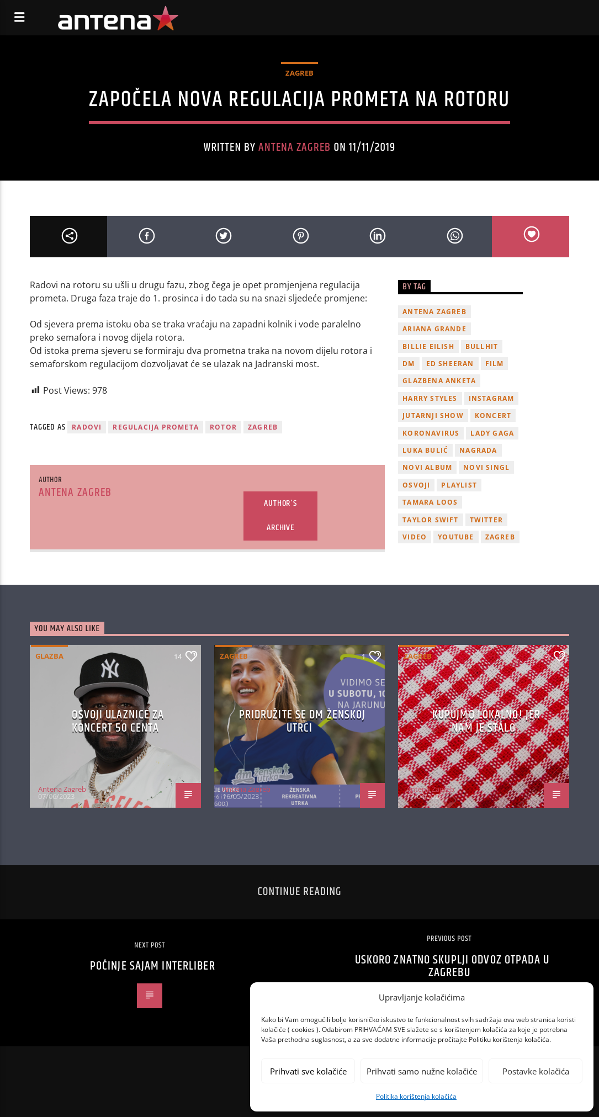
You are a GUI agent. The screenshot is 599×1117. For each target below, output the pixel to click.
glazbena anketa (439, 380)
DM (408, 363)
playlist (459, 485)
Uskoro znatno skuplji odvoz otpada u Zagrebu (452, 966)
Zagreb (299, 73)
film (494, 363)
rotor (223, 427)
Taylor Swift (430, 520)
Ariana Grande (434, 328)
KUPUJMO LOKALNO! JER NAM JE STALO (486, 721)
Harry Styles (429, 398)
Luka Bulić (425, 450)
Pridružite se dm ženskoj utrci (302, 721)
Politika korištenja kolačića (416, 1096)
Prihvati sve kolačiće (308, 1071)
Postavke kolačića (535, 1071)
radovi (87, 427)
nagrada (478, 450)
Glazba (49, 656)
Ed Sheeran (450, 363)
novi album (427, 467)
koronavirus (430, 433)
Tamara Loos (430, 502)
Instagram (492, 398)
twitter (486, 520)
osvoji (416, 485)
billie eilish (428, 346)
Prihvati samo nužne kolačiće (422, 1071)
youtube (456, 537)
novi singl (486, 467)
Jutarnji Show (433, 415)
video (414, 537)
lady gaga (492, 433)
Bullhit (481, 346)
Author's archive (280, 515)
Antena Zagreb (294, 147)
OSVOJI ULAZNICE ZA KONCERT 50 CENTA (118, 721)
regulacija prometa (156, 427)
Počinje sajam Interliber (152, 966)
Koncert (493, 415)
